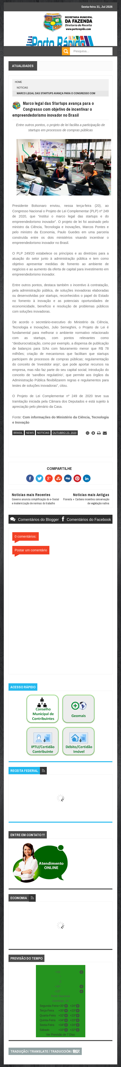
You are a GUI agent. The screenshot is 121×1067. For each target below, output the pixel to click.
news (30, 432)
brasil (18, 432)
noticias (22, 87)
